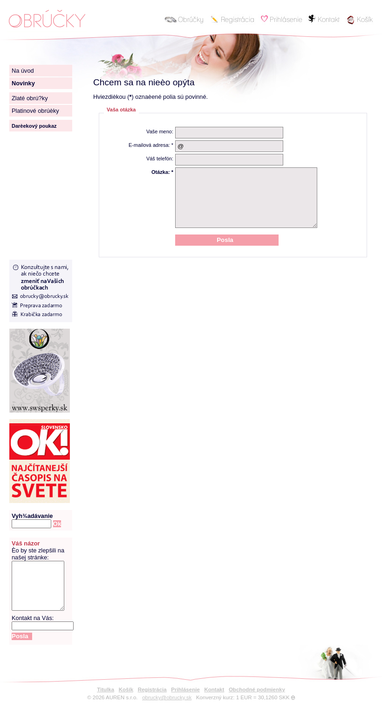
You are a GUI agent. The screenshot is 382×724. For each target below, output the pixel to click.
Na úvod (23, 70)
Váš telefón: (159, 158)
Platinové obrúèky (35, 110)
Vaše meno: (159, 131)
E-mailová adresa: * (151, 145)
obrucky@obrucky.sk (166, 707)
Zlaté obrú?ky (30, 98)
